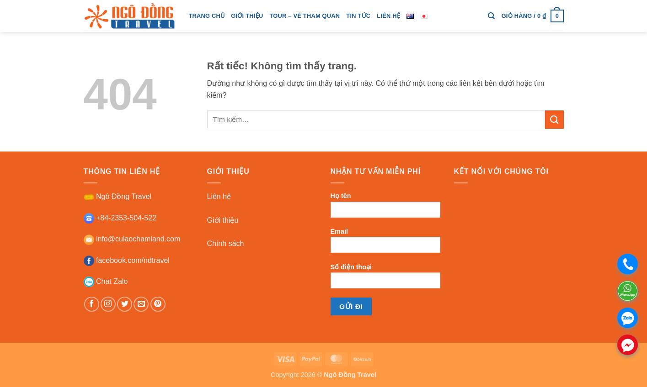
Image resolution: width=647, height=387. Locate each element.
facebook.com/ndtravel (127, 260)
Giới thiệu (223, 220)
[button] (533, 16)
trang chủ (207, 15)
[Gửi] (554, 119)
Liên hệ (388, 15)
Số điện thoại (385, 279)
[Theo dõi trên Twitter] (124, 304)
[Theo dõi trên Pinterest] (158, 304)
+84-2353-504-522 (120, 218)
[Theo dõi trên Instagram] (108, 304)
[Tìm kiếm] (491, 16)
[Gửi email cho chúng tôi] (141, 304)
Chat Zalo (106, 281)
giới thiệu (247, 15)
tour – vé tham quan (304, 15)
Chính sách (225, 243)
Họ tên (385, 208)
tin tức (358, 15)
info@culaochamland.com (132, 239)
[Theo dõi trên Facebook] (91, 304)
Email (385, 243)
